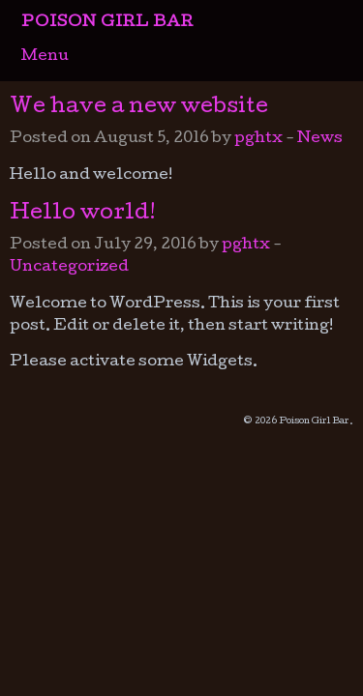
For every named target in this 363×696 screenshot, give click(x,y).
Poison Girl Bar (107, 23)
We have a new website (139, 108)
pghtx (258, 139)
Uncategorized (69, 268)
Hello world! (83, 214)
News (320, 139)
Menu (45, 57)
